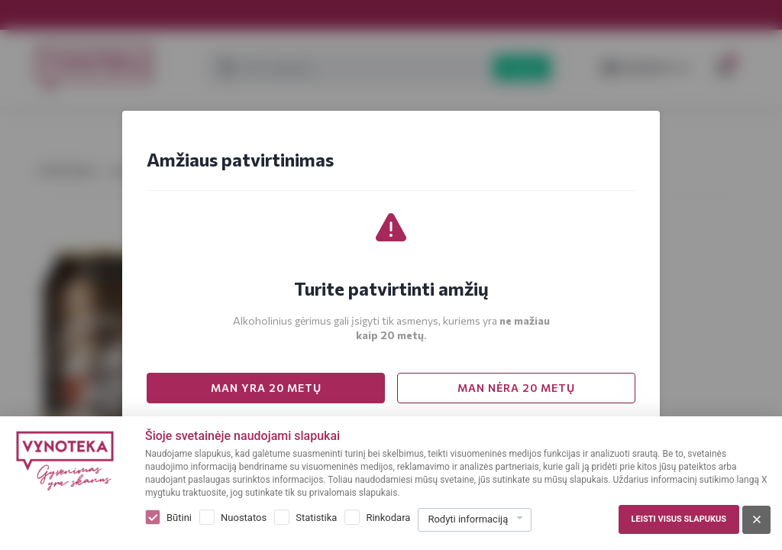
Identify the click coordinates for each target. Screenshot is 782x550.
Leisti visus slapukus (679, 519)
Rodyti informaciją (468, 519)
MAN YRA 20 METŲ (266, 387)
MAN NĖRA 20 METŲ (516, 387)
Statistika (316, 517)
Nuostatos (244, 517)
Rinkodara (388, 517)
